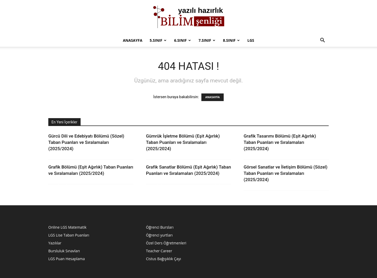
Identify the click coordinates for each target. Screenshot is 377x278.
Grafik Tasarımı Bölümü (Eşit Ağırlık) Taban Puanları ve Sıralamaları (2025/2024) (280, 142)
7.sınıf (206, 40)
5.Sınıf (158, 40)
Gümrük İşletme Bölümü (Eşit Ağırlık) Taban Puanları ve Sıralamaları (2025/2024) (183, 142)
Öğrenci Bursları (160, 227)
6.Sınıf (182, 40)
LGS (250, 40)
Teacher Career (159, 250)
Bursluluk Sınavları (64, 250)
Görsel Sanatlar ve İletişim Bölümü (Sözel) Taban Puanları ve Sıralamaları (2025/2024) (285, 173)
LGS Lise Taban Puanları (68, 235)
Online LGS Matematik (67, 227)
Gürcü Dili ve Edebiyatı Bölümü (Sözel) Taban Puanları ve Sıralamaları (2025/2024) (86, 142)
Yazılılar (54, 242)
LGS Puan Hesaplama (66, 258)
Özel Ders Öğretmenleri (166, 242)
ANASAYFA (212, 97)
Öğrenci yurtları (159, 235)
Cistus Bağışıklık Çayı (163, 258)
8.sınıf (231, 40)
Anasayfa (132, 40)
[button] (322, 40)
